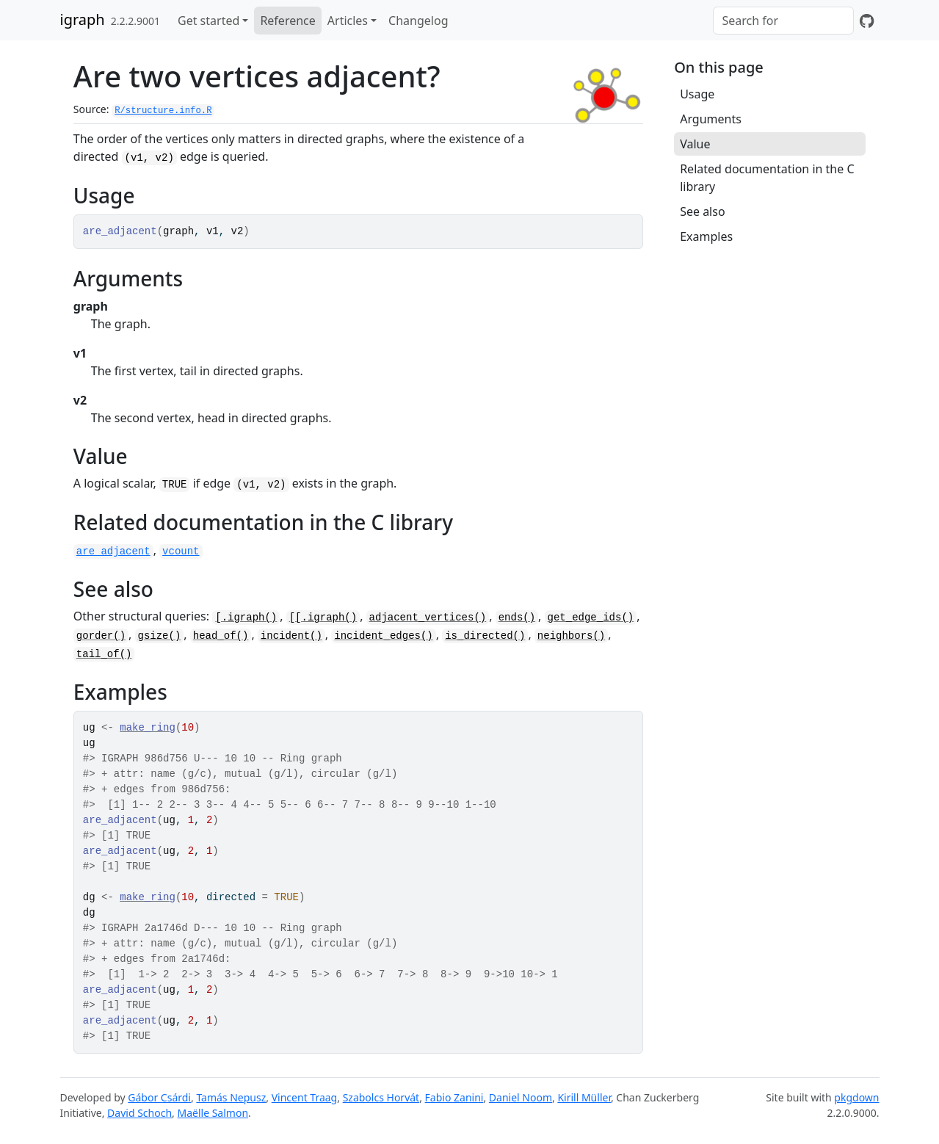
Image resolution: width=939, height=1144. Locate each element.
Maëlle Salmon (212, 1113)
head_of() (221, 636)
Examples (706, 236)
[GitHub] (867, 21)
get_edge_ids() (591, 617)
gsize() (159, 636)
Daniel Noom (520, 1097)
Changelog (418, 20)
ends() (516, 617)
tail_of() (104, 654)
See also (702, 211)
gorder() (101, 636)
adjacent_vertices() (428, 617)
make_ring (147, 728)
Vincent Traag (305, 1097)
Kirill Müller (584, 1097)
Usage (697, 94)
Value (695, 144)
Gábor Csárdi (159, 1097)
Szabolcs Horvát (381, 1097)
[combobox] (783, 21)
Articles (347, 20)
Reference (287, 20)
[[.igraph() (323, 617)
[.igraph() (246, 617)
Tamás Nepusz (231, 1097)
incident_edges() (383, 636)
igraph (82, 19)
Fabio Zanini (454, 1097)
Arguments (711, 119)
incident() (291, 636)
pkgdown (856, 1097)
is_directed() (485, 636)
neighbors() (571, 636)
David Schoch (139, 1113)
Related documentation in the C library (767, 178)
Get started (208, 20)
